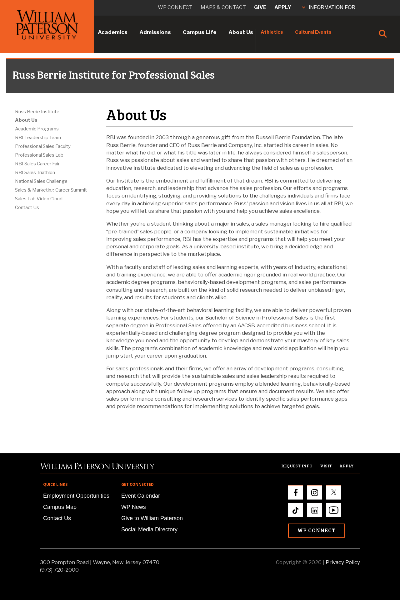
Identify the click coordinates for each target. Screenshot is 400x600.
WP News (133, 507)
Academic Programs (37, 128)
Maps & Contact (223, 7)
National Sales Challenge (41, 181)
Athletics (272, 32)
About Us (240, 32)
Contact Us (27, 207)
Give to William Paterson (152, 518)
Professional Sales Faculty (43, 146)
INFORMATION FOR (328, 7)
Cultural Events (313, 32)
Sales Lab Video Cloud (38, 198)
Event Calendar (140, 496)
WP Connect (317, 530)
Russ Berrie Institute (37, 111)
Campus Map (60, 507)
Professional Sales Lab (39, 155)
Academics (113, 32)
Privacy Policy (343, 562)
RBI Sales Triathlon (35, 172)
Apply (282, 7)
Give (260, 7)
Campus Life (200, 32)
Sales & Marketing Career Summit (51, 190)
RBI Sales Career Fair (37, 163)
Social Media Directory (149, 529)
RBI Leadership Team (38, 137)
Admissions (155, 32)
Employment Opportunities (76, 496)
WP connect (175, 7)
